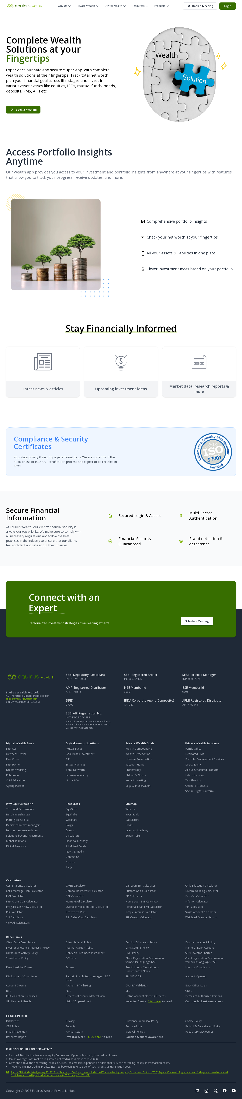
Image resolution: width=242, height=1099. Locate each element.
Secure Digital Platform (199, 791)
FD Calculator (134, 896)
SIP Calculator (14, 917)
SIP (68, 759)
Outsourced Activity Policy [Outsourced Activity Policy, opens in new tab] (22, 953)
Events (70, 830)
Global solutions (16, 841)
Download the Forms (19, 967)
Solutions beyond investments (24, 835)
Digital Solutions (16, 846)
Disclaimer (12, 1021)
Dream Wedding (16, 770)
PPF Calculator (194, 907)
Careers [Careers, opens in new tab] (70, 862)
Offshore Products (196, 785)
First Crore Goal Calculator (22, 901)
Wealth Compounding (139, 748)
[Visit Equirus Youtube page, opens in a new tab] (233, 1090)
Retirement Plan (75, 912)
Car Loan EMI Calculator (140, 885)
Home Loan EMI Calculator (142, 901)
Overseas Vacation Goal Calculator (87, 907)
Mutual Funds (74, 748)
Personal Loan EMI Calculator (144, 907)
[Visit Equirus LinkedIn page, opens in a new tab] (197, 1090)
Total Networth (75, 770)
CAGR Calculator (76, 885)
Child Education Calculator (201, 885)
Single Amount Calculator (200, 912)
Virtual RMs (73, 780)
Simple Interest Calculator (141, 912)
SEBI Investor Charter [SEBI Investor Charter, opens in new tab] (198, 953)
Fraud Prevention (16, 1031)
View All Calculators (18, 922)
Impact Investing (136, 780)
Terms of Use (134, 1026)
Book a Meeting (200, 6)
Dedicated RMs (194, 754)
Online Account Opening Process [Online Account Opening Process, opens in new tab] (146, 996)
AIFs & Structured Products (202, 770)
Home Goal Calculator (79, 901)
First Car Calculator (197, 896)
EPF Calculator (75, 896)
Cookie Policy (193, 1021)
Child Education (15, 780)
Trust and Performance (20, 809)
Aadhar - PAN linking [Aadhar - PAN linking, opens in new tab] (78, 985)
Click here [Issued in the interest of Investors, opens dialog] (154, 1001)
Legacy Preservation (138, 785)
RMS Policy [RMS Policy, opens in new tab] (132, 953)
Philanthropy (133, 770)
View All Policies (135, 1031)
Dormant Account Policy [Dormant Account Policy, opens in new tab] (200, 942)
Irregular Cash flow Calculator (24, 907)
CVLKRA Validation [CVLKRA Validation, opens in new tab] (137, 985)
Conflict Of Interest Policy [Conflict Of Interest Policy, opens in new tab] (141, 942)
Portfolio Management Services (204, 759)
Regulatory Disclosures (199, 1031)
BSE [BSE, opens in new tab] (8, 991)
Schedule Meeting (197, 621)
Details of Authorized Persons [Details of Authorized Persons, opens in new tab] (203, 996)
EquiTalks (71, 814)
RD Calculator (14, 912)
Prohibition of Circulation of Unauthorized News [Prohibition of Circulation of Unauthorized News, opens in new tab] (142, 969)
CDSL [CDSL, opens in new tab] (188, 991)
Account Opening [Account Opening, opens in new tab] (195, 976)
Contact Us (72, 857)
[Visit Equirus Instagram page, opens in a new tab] (206, 1090)
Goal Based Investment (80, 754)
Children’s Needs (136, 775)
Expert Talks (133, 835)
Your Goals (132, 814)
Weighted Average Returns (201, 917)
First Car (11, 748)
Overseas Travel (16, 754)
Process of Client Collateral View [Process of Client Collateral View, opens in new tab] (85, 996)
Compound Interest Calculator (84, 891)
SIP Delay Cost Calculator (81, 917)
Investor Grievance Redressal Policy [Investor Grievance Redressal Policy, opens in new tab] (28, 947)
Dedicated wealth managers (23, 825)
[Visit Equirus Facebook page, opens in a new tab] (224, 1090)
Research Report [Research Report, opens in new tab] (16, 1037)
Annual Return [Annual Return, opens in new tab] (74, 1031)
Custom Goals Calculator (141, 891)
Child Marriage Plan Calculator (24, 891)
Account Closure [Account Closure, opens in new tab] (16, 985)
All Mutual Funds (76, 846)
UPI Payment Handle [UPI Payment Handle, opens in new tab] (18, 1001)
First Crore (12, 759)
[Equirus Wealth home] (25, 6)
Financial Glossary (77, 841)
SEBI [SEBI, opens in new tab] (128, 991)
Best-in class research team (23, 830)
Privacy (70, 1021)
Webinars (71, 820)
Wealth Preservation (138, 754)
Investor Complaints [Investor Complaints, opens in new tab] (197, 967)
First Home (13, 764)
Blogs (69, 825)
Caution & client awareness (204, 1001)
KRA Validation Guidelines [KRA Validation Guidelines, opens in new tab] (21, 996)
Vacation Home (135, 764)
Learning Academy (77, 775)
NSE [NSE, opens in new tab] (68, 991)
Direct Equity (193, 764)
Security (70, 1026)
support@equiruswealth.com (21, 698)
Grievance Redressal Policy (142, 1021)
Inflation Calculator (196, 901)
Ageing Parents (15, 785)
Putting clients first (17, 820)
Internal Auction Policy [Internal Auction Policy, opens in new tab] (79, 947)
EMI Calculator (15, 896)
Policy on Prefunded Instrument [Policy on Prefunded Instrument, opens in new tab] (85, 953)
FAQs (69, 867)
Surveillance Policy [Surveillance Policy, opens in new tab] (17, 958)
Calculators (72, 835)
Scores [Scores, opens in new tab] (70, 967)
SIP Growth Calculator (139, 917)
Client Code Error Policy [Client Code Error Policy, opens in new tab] (20, 942)
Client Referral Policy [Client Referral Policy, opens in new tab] (78, 942)
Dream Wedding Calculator (201, 891)
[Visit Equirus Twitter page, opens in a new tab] (215, 1090)
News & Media (75, 851)
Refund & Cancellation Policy (202, 1026)
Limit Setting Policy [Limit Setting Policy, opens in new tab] (137, 947)
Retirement (13, 775)
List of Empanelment (78, 1001)
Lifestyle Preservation (139, 759)
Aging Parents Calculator (21, 885)
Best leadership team (19, 814)
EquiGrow (72, 809)
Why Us (130, 809)
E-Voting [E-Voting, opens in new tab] (71, 958)
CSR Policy (12, 1026)
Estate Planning (75, 764)
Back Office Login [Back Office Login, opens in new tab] (196, 985)
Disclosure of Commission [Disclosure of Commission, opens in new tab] (22, 976)
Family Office (193, 748)
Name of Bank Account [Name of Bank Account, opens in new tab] (199, 947)
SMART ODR (133, 976)
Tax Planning (193, 780)
